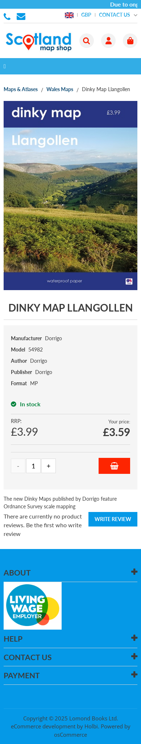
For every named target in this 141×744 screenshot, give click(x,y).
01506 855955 (8, 16)
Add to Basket (114, 466)
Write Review (113, 519)
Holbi (91, 726)
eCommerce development (43, 726)
